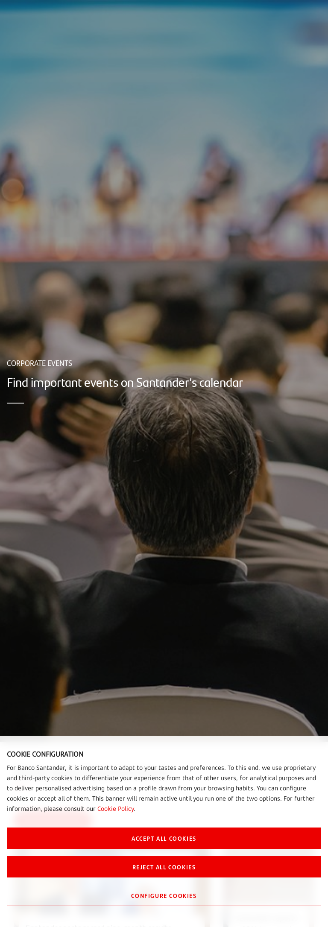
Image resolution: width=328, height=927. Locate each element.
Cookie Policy (115, 808)
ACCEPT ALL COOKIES (164, 838)
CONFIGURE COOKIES (163, 895)
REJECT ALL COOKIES (164, 867)
